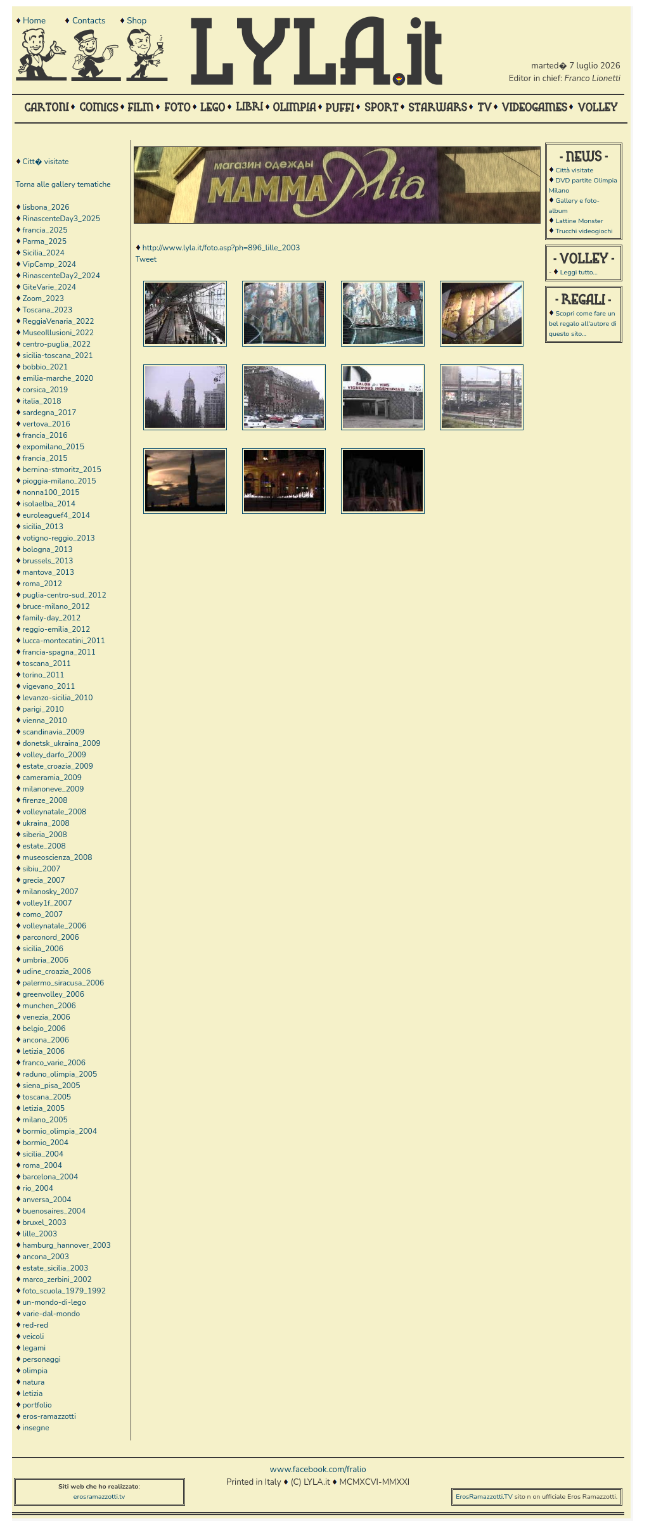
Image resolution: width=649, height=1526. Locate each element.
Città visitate (574, 170)
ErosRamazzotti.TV (484, 1496)
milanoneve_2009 (53, 789)
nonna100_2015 (51, 492)
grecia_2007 (44, 880)
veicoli (33, 1336)
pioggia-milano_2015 (59, 481)
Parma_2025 (45, 241)
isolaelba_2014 (49, 504)
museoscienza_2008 (58, 857)
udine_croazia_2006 (57, 971)
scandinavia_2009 (53, 732)
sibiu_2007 (42, 869)
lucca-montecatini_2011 (64, 641)
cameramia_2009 (52, 778)
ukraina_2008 (46, 823)
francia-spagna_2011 (59, 652)
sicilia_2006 (43, 949)
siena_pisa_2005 (51, 1085)
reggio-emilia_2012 (57, 629)
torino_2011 (44, 675)
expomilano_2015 (53, 447)
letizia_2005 (44, 1108)
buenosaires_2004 (54, 1211)
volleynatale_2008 (55, 812)
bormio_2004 (45, 1143)
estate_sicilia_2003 (56, 1268)
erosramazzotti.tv (99, 1496)
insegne (36, 1428)
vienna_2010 (45, 720)
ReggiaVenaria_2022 (58, 321)
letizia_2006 (44, 1051)
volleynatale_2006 (55, 926)
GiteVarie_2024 (49, 287)
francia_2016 (45, 435)
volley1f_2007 (47, 903)
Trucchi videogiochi (583, 231)
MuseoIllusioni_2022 (58, 333)
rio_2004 (38, 1188)
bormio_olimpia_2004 (60, 1131)
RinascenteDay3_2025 (61, 219)
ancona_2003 (46, 1257)
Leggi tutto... (579, 272)
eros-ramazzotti (49, 1416)
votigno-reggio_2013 (59, 538)
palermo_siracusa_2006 (64, 983)
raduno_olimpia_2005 (60, 1074)
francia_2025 (45, 230)
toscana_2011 (47, 663)
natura (34, 1382)
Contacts (88, 21)
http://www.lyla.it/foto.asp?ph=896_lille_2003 (221, 248)
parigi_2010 (43, 709)
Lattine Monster (579, 221)
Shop (136, 21)
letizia (33, 1393)
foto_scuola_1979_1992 (64, 1291)
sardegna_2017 (50, 412)
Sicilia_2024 (44, 253)
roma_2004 (42, 1165)
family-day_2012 (52, 618)
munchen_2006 (49, 1006)
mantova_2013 (48, 572)
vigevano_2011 (49, 686)
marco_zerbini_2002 (57, 1279)
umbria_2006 (45, 960)
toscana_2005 (47, 1097)
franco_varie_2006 (54, 1063)
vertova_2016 (46, 424)
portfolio (37, 1405)
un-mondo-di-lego (54, 1302)
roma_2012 (42, 584)
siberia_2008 (45, 835)
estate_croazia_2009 (58, 766)
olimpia (35, 1371)
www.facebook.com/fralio (317, 1469)
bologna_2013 (48, 549)
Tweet (146, 259)
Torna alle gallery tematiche (63, 184)
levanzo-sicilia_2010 (58, 698)
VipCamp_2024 (49, 264)
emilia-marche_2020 (58, 378)
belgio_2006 (44, 1028)
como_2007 (43, 914)
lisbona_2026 (46, 207)
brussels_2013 (48, 561)
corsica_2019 (45, 390)
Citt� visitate (46, 162)
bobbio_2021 (45, 367)
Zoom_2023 (43, 298)
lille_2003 (40, 1234)
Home (34, 21)
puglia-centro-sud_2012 (64, 595)
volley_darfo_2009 (54, 755)
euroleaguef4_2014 (56, 515)
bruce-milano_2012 (56, 606)
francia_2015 (45, 458)
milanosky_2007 (51, 892)
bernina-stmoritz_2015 (62, 470)
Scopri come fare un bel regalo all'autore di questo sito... (583, 323)
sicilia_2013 (43, 527)
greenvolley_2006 (53, 994)
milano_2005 (45, 1120)
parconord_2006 (51, 937)
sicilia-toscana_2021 (58, 355)
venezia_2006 (46, 1017)
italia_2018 (42, 401)
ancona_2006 (46, 1040)
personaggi (42, 1359)
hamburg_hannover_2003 (67, 1245)
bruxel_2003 (45, 1222)
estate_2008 (44, 846)
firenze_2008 (45, 800)
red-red (35, 1325)
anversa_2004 (47, 1200)
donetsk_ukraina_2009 (62, 743)
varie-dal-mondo (51, 1314)
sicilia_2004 (43, 1154)
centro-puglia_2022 (57, 344)
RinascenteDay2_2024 (61, 276)
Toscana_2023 (48, 310)
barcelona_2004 (51, 1177)
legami (34, 1348)
